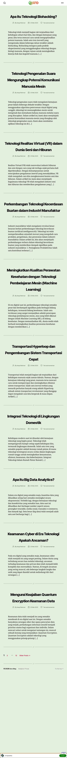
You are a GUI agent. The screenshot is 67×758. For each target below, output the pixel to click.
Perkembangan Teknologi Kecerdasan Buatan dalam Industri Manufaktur (33, 238)
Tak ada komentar (49, 29)
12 (19, 731)
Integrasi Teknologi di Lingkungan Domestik (33, 476)
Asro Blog (13, 745)
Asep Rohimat (20, 29)
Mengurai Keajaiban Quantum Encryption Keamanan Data (33, 670)
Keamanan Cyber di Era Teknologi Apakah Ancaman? (33, 603)
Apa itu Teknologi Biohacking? (33, 19)
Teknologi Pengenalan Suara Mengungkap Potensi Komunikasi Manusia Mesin (33, 89)
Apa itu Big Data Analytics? (33, 539)
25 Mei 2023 (34, 29)
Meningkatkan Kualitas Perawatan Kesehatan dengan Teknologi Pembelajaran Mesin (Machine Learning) (33, 320)
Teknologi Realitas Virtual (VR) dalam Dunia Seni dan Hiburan (33, 165)
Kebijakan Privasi (25, 745)
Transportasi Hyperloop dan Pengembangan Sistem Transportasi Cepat (33, 403)
